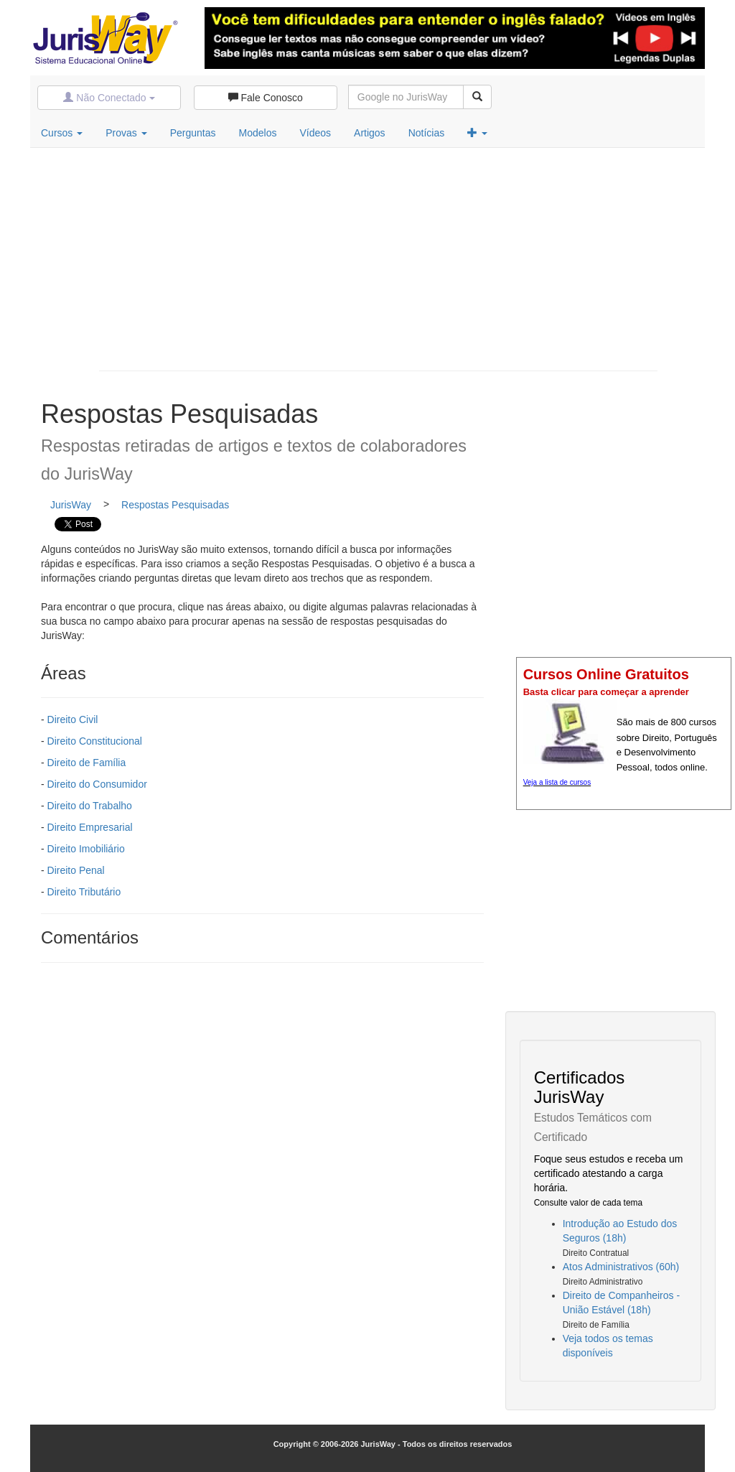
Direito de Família (86, 762)
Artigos (369, 133)
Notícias (426, 133)
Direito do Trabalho (89, 805)
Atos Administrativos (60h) (621, 1266)
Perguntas (193, 133)
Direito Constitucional (94, 741)
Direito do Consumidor (97, 784)
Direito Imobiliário (86, 848)
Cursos (62, 133)
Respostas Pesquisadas (175, 505)
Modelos (258, 133)
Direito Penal (76, 870)
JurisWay (70, 505)
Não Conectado (108, 97)
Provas (126, 133)
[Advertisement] (378, 255)
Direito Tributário (84, 892)
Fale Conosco (265, 97)
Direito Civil (72, 719)
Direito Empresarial (90, 827)
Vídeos (315, 133)
